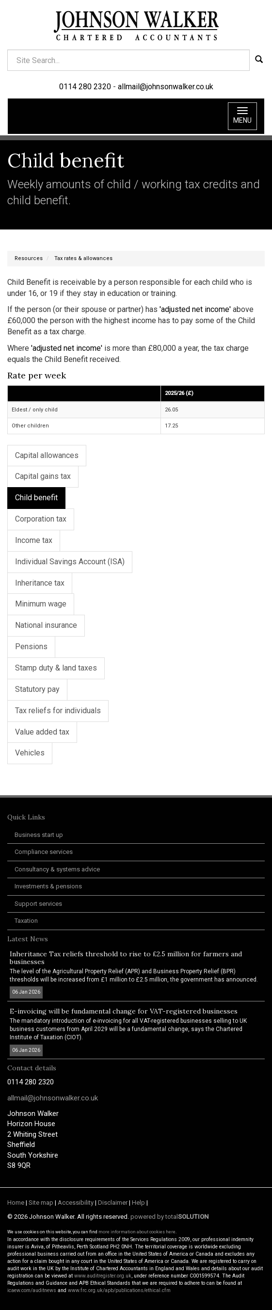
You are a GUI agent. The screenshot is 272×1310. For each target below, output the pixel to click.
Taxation (26, 920)
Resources (29, 258)
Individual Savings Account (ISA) (70, 561)
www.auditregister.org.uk (102, 1276)
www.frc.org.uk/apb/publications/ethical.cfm (119, 1290)
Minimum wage (40, 603)
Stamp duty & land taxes (56, 667)
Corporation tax (40, 519)
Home (15, 1202)
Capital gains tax (43, 476)
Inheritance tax (39, 583)
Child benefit (36, 497)
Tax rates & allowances (83, 258)
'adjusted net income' (195, 309)
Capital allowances (47, 455)
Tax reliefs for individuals (58, 710)
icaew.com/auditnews (31, 1290)
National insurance (46, 625)
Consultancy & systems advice (57, 869)
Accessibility (76, 1202)
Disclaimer (113, 1202)
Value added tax (42, 732)
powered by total (169, 1216)
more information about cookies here (137, 1231)
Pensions (31, 646)
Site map (41, 1202)
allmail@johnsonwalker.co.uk (165, 86)
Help (138, 1202)
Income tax (33, 540)
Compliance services (44, 851)
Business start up (39, 834)
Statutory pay (37, 689)
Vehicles (30, 752)
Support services (38, 903)
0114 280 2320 (85, 86)
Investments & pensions (48, 886)
